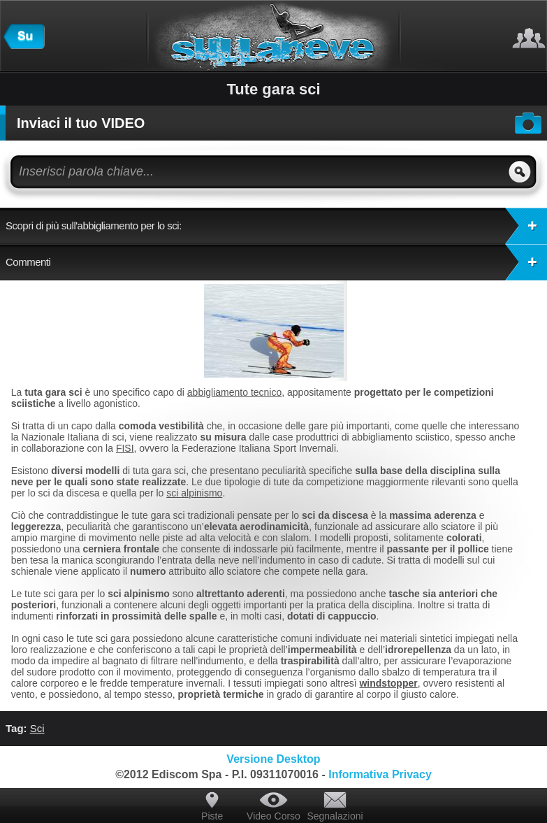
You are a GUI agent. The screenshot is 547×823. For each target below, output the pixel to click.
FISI (125, 448)
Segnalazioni (335, 816)
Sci (37, 728)
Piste (212, 816)
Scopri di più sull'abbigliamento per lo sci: (276, 226)
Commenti (276, 262)
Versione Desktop (273, 759)
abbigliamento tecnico (234, 392)
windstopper (388, 683)
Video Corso (273, 816)
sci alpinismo (194, 493)
